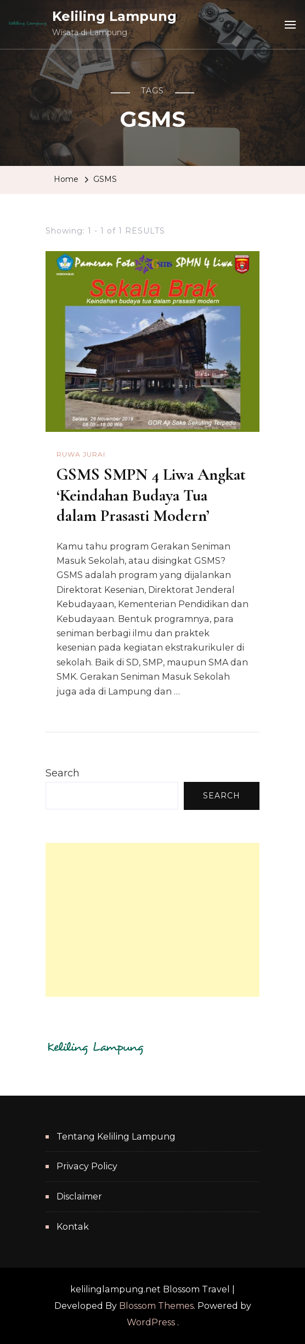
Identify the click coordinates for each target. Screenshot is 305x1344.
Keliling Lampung (114, 16)
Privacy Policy (87, 1166)
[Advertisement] (152, 920)
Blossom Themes (156, 1306)
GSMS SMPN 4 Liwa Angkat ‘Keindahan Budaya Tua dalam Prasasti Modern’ (151, 495)
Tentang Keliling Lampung (116, 1136)
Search (63, 773)
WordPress (151, 1322)
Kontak (73, 1226)
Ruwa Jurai (81, 454)
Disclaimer (79, 1196)
